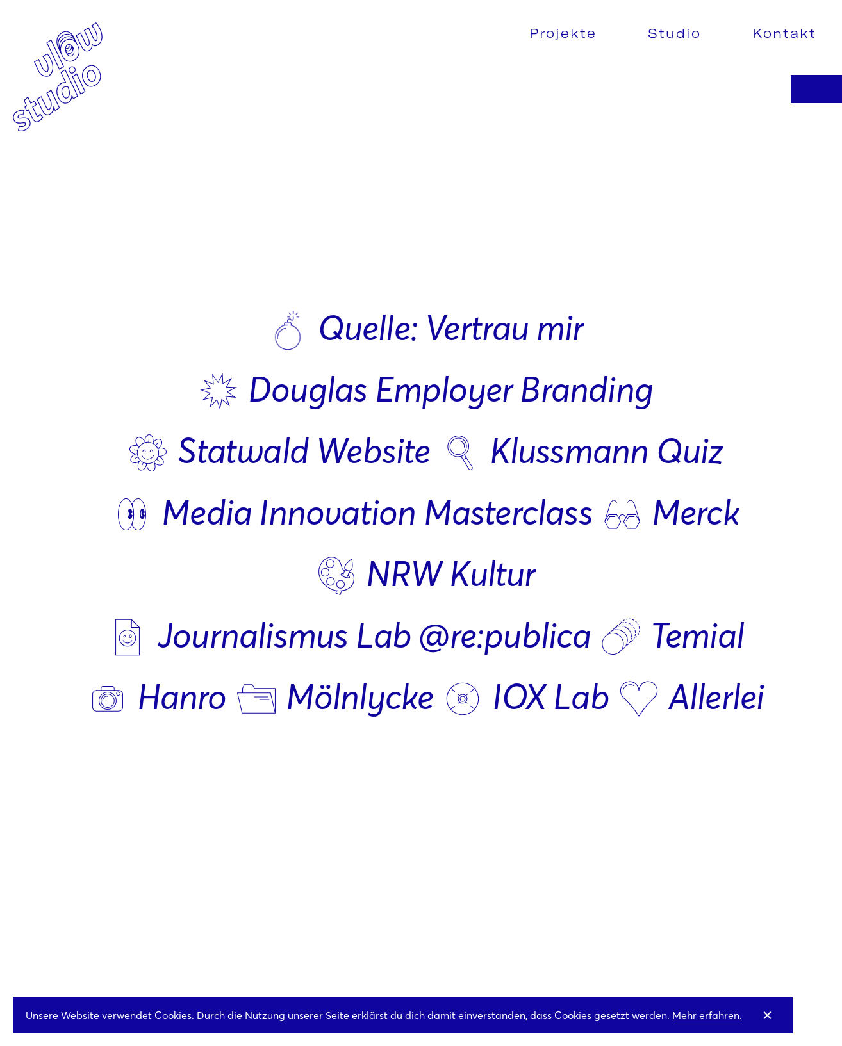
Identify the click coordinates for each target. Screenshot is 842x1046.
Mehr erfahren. (707, 1015)
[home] (58, 75)
